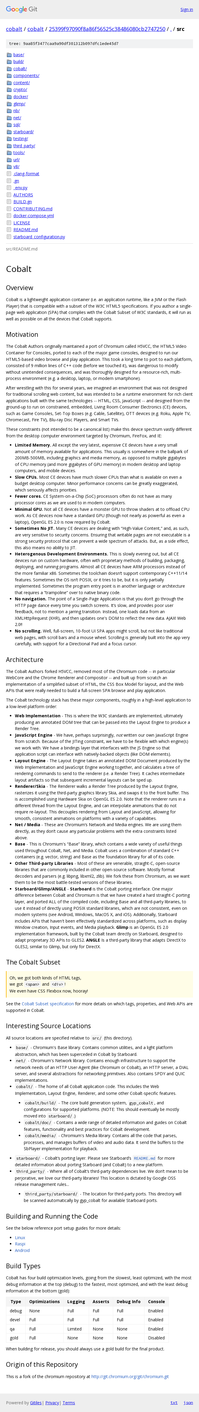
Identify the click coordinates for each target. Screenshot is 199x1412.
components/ (26, 75)
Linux (20, 1237)
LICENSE (21, 223)
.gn (16, 181)
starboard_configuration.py (39, 236)
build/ (18, 61)
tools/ (19, 152)
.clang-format (26, 173)
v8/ (16, 166)
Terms (69, 1402)
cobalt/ (20, 68)
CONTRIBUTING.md (32, 209)
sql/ (16, 124)
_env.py (20, 187)
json (188, 1402)
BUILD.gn (22, 201)
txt (174, 1402)
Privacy (52, 1402)
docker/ (20, 96)
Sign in (187, 9)
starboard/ (23, 131)
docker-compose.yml (33, 215)
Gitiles (36, 1402)
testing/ (20, 138)
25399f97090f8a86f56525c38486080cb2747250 (107, 28)
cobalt (14, 28)
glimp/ (19, 104)
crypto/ (20, 89)
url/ (16, 159)
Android (22, 1250)
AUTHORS (23, 195)
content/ (21, 82)
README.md (25, 229)
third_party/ (24, 145)
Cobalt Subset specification (48, 1003)
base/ (18, 54)
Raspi (20, 1244)
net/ (17, 117)
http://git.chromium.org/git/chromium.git (130, 1376)
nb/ (16, 110)
